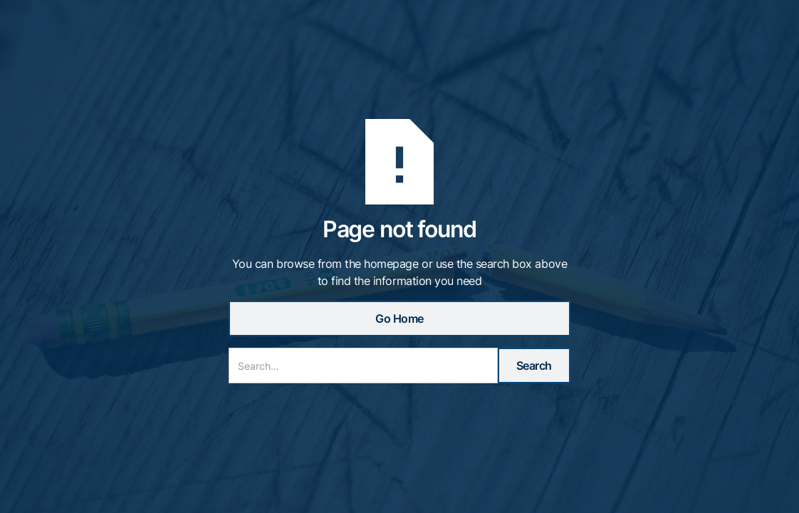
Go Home (399, 318)
